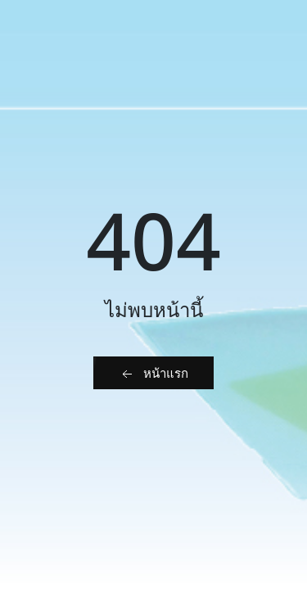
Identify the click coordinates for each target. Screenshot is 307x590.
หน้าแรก (153, 374)
